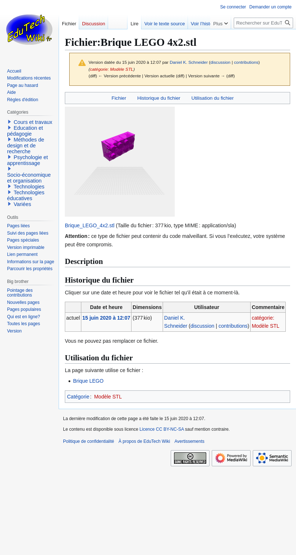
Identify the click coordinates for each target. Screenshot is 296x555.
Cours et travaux (33, 122)
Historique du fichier (159, 98)
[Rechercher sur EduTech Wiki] (263, 23)
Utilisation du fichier (213, 98)
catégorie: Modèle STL (111, 69)
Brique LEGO (88, 381)
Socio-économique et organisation (29, 178)
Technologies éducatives (25, 195)
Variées (22, 204)
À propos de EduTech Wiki (144, 441)
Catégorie (78, 397)
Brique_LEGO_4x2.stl (89, 225)
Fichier (119, 98)
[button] (9, 121)
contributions (246, 62)
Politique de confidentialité (88, 441)
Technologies (29, 187)
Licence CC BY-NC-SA (162, 429)
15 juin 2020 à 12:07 (106, 318)
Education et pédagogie (25, 131)
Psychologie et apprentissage (27, 160)
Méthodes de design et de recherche (25, 145)
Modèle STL (108, 397)
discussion (220, 62)
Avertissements (189, 441)
